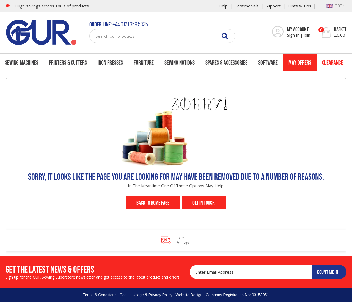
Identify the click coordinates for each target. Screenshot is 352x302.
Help (223, 6)
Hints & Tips (299, 6)
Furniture (144, 62)
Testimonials (247, 6)
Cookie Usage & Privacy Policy (146, 295)
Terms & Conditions (99, 295)
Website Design (188, 295)
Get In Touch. (204, 203)
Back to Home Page (152, 203)
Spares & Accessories (226, 62)
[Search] (225, 36)
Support (273, 6)
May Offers (299, 62)
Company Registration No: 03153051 (237, 295)
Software (268, 62)
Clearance (332, 62)
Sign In (293, 35)
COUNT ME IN (327, 272)
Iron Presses (110, 62)
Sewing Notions (179, 62)
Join (307, 35)
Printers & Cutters (68, 62)
